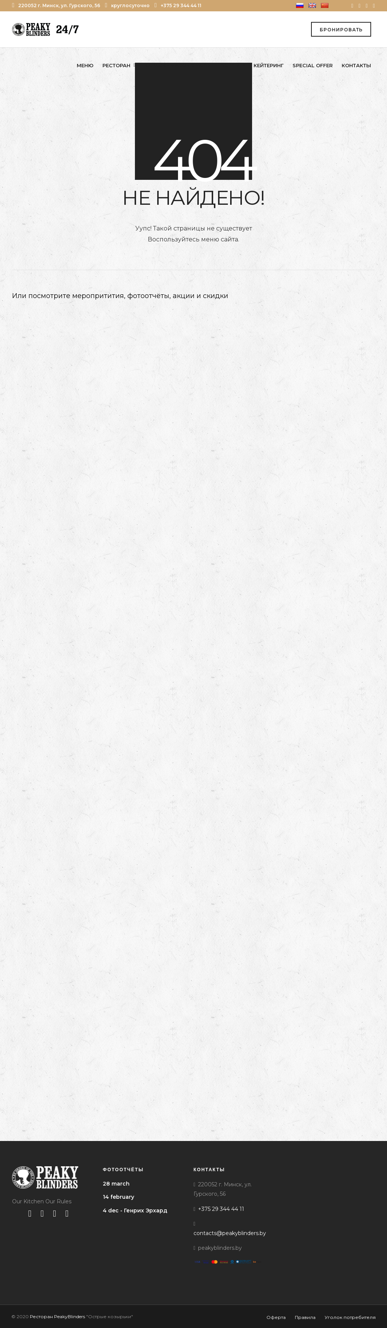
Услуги (229, 65)
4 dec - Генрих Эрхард (135, 1210)
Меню (85, 65)
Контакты (356, 65)
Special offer (313, 65)
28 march (116, 1183)
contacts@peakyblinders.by (230, 1233)
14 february (118, 1196)
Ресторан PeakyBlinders (57, 1316)
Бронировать (341, 29)
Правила (305, 1317)
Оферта (276, 1317)
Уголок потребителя (350, 1317)
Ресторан (116, 65)
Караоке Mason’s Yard (177, 65)
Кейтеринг (268, 65)
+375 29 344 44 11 (178, 5)
